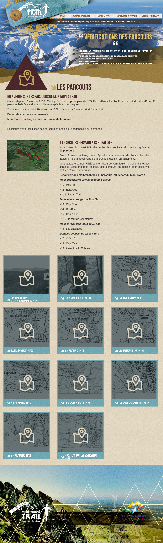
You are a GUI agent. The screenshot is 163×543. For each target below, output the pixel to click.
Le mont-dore (134, 511)
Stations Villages (81, 16)
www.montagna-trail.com (66, 515)
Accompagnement (79, 22)
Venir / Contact (150, 16)
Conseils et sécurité (125, 22)
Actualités (104, 16)
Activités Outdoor (127, 16)
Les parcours (63, 22)
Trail (62, 16)
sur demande (94, 129)
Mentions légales (59, 520)
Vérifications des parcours (118, 37)
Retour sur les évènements (101, 22)
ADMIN (158, 540)
